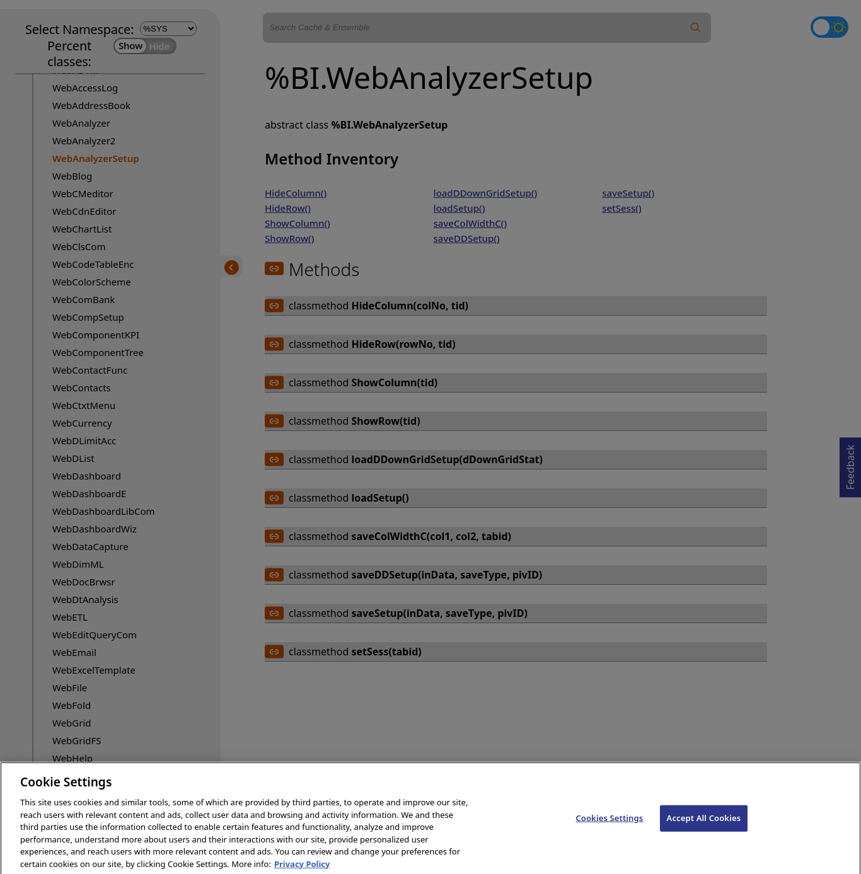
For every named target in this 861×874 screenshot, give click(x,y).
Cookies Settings (609, 825)
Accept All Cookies (704, 825)
